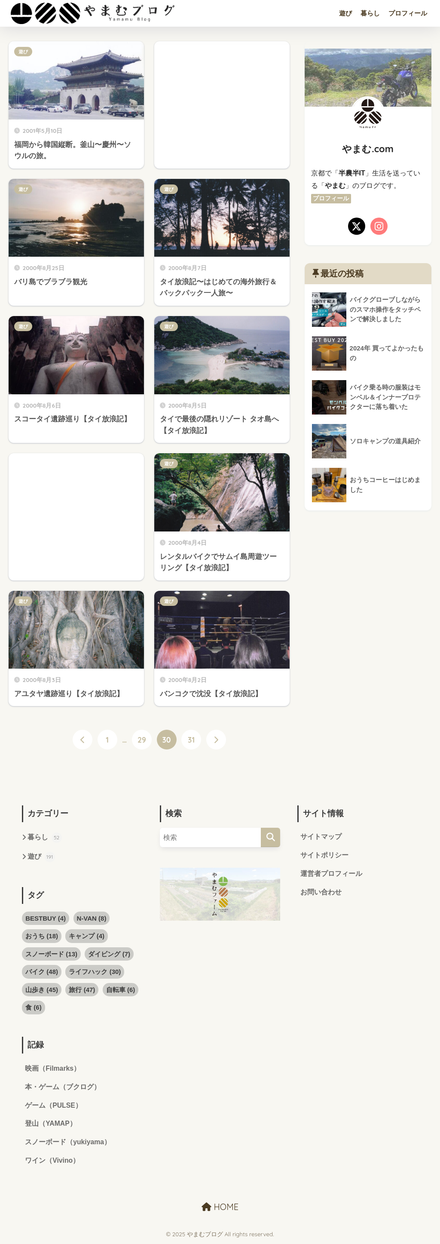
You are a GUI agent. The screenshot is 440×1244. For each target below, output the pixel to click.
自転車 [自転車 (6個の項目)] (120, 989)
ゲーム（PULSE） (53, 1105)
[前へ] (82, 739)
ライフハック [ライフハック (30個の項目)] (95, 972)
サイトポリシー (324, 855)
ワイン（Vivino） (52, 1161)
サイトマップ (321, 837)
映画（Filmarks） (53, 1068)
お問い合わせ (321, 892)
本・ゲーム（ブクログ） (63, 1087)
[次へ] (216, 739)
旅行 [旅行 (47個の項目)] (82, 989)
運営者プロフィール (331, 874)
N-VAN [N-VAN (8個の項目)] (92, 918)
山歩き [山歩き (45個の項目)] (41, 989)
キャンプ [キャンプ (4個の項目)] (86, 936)
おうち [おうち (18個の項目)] (41, 936)
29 (142, 739)
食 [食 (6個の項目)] (33, 1007)
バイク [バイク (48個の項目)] (41, 972)
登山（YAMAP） (50, 1124)
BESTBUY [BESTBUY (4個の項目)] (45, 918)
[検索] (270, 837)
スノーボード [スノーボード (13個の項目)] (51, 954)
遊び (345, 13)
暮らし (370, 13)
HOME (220, 1207)
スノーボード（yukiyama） (68, 1143)
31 (191, 739)
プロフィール (407, 13)
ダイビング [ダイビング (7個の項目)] (109, 954)
